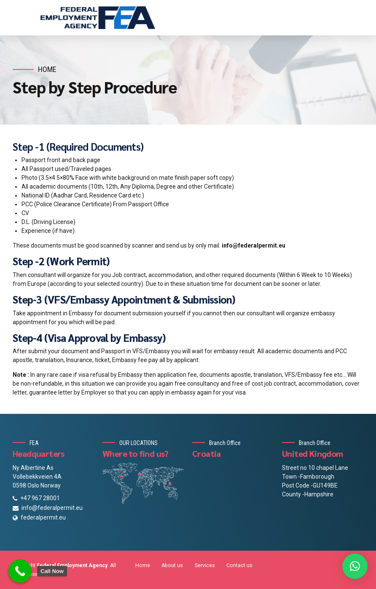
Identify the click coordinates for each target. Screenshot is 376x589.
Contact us (239, 565)
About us (172, 565)
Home (47, 69)
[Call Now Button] (20, 571)
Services (205, 565)
